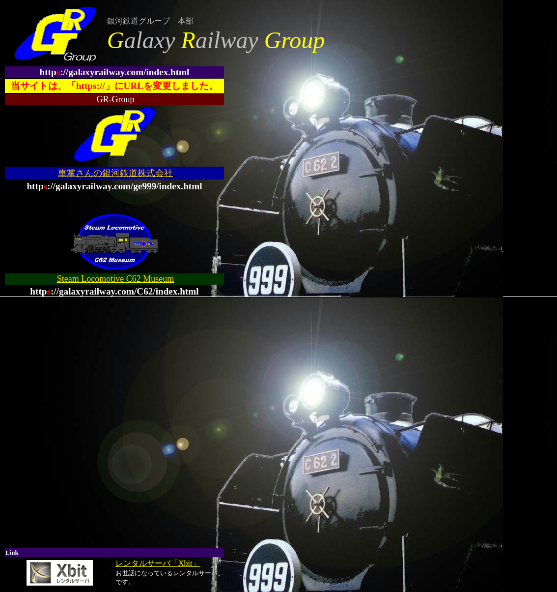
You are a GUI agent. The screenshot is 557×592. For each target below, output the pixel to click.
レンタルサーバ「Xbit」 (157, 563)
